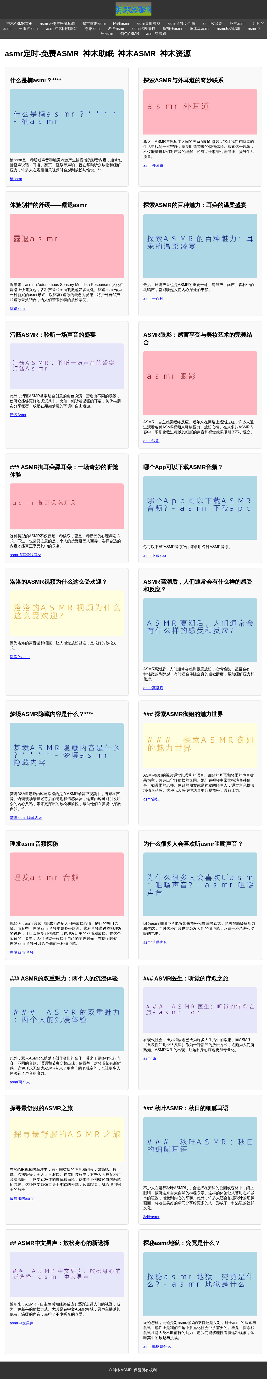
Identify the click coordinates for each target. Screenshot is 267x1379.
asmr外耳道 (153, 165)
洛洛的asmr (20, 657)
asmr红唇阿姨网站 (62, 29)
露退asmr (18, 309)
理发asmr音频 (22, 952)
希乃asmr (116, 29)
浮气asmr (238, 24)
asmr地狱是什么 (157, 1347)
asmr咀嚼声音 (155, 942)
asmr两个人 (20, 1082)
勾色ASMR (129, 34)
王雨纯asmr (29, 29)
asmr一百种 (153, 299)
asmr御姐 (151, 799)
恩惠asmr (93, 29)
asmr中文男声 (22, 1323)
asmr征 (254, 29)
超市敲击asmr (94, 24)
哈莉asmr (121, 24)
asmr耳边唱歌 (229, 29)
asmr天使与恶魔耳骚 (57, 24)
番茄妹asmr (172, 29)
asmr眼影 (151, 441)
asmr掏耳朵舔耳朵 (25, 555)
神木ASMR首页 (19, 24)
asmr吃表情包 (144, 29)
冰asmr (107, 34)
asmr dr (149, 1058)
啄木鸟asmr (200, 29)
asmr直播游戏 (149, 24)
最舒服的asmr (22, 1198)
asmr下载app (154, 556)
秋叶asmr (151, 1217)
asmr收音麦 (212, 24)
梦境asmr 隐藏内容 (26, 818)
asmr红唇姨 (156, 34)
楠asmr (16, 179)
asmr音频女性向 (181, 24)
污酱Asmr (18, 415)
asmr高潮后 (153, 688)
